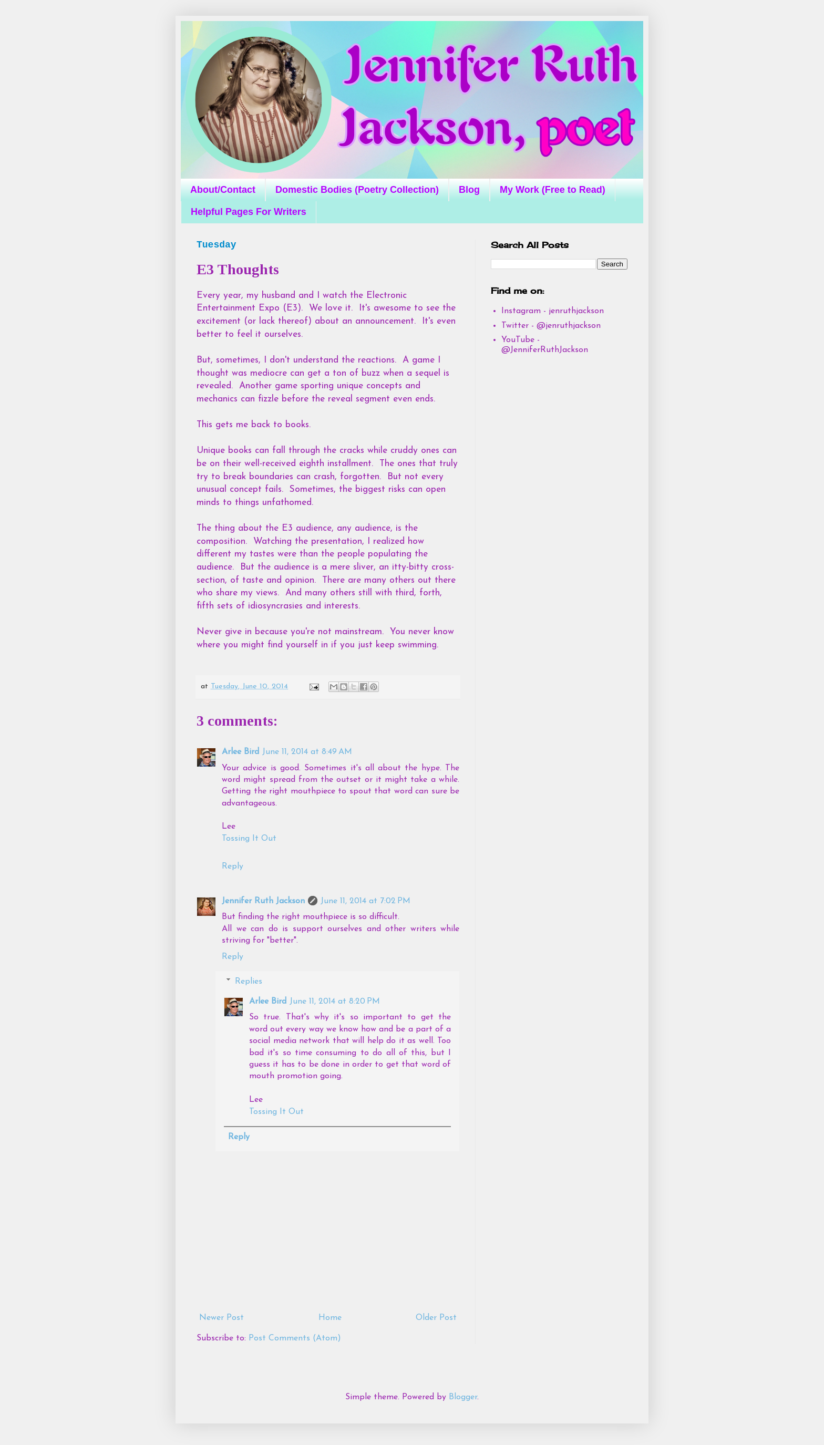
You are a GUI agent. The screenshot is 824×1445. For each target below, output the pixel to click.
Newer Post (221, 1318)
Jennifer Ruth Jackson (263, 901)
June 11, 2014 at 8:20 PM (335, 1001)
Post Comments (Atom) (295, 1338)
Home (330, 1318)
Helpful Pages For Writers (248, 212)
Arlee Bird (240, 752)
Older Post (436, 1318)
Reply (232, 866)
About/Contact (222, 189)
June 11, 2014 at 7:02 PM (365, 901)
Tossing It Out (249, 838)
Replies (248, 981)
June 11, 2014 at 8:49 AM (307, 752)
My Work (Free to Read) (552, 189)
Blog (469, 189)
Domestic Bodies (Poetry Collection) (357, 189)
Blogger (463, 1397)
